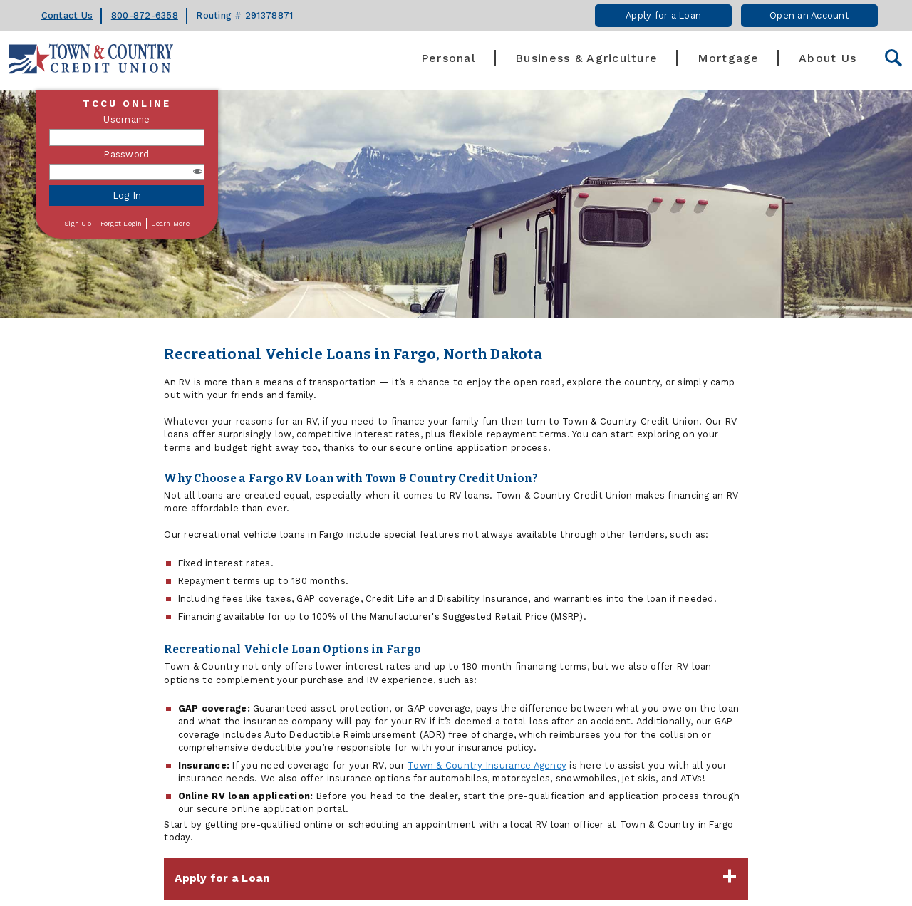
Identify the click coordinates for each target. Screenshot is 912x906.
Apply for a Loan (663, 15)
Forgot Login (121, 223)
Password (126, 154)
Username (126, 119)
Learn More (170, 223)
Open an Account (809, 15)
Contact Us (67, 15)
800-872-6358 (144, 15)
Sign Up (77, 223)
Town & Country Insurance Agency (487, 765)
